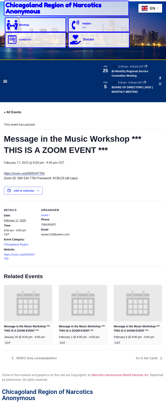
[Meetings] (12, 25)
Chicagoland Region (16, 244)
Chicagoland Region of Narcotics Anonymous (53, 8)
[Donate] (75, 39)
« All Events (12, 112)
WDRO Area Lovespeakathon (36, 358)
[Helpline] (75, 25)
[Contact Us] (12, 39)
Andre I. (46, 215)
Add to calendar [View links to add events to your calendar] (24, 190)
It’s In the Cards (147, 358)
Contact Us (25, 39)
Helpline (86, 23)
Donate (88, 39)
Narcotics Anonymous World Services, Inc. (120, 375)
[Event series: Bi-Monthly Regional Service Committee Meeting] (145, 66)
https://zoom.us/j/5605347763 (24, 173)
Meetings (24, 24)
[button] (5, 81)
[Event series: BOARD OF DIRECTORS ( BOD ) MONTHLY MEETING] (144, 82)
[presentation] (28, 303)
